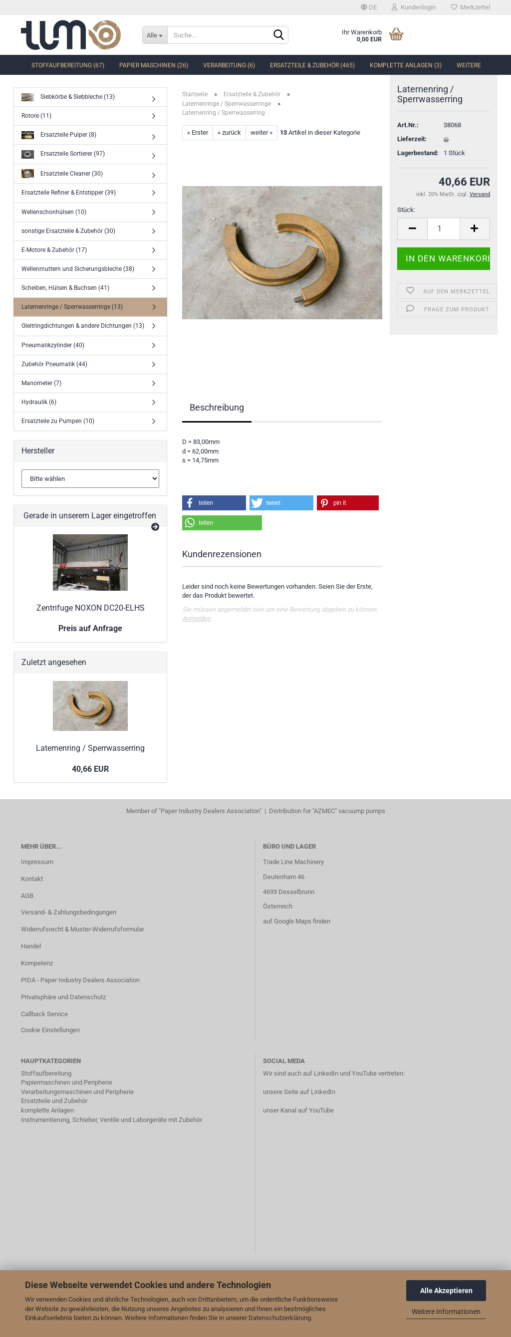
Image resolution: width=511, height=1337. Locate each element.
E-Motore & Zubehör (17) (54, 249)
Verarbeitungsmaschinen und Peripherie (77, 1092)
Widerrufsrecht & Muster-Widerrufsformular (82, 929)
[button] (214, 502)
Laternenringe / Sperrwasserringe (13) (72, 306)
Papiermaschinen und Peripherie (66, 1082)
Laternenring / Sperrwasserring (90, 748)
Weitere (469, 65)
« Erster (197, 132)
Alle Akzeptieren (446, 1291)
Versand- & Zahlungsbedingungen (68, 912)
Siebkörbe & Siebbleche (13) (68, 97)
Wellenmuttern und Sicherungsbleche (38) (77, 268)
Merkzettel (470, 7)
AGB (27, 895)
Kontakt (32, 879)
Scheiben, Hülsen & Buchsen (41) (65, 287)
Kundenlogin (414, 7)
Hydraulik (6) (38, 402)
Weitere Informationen (446, 1312)
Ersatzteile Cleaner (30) (62, 174)
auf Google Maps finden (296, 921)
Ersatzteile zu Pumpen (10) (57, 421)
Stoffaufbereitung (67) (67, 65)
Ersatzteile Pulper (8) (58, 135)
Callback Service (44, 1014)
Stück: (406, 227)
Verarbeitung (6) (229, 65)
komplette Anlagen (47, 1110)
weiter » (261, 132)
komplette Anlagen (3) (406, 65)
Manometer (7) (41, 383)
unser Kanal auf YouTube (298, 1110)
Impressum (37, 862)
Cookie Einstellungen (50, 1030)
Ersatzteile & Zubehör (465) (312, 65)
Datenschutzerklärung (280, 1318)
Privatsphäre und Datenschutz (63, 997)
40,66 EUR (90, 769)
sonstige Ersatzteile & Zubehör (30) (68, 230)
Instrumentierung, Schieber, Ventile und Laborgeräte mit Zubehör (111, 1119)
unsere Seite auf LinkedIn (299, 1092)
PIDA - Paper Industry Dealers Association (80, 980)
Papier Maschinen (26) (153, 65)
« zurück (229, 132)
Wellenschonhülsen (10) (53, 212)
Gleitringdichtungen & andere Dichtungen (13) (82, 325)
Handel (31, 946)
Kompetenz (37, 963)
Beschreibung (217, 407)
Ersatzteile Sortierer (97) (63, 154)
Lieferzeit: (412, 156)
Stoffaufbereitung (46, 1073)
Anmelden (196, 618)
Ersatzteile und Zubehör (54, 1101)
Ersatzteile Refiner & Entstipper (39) (68, 192)
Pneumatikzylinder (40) (52, 345)
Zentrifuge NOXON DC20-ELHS (90, 608)
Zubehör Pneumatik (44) (54, 364)
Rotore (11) (36, 115)
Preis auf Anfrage (90, 628)
